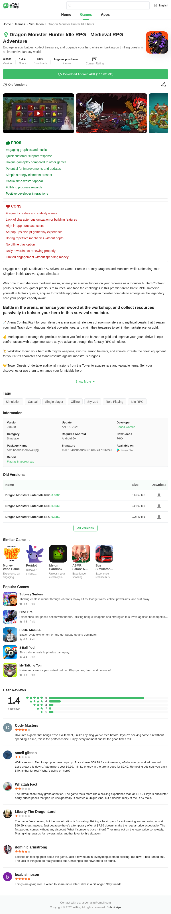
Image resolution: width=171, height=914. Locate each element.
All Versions (85, 528)
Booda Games (126, 427)
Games (86, 14)
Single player (54, 401)
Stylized (92, 401)
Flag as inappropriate (20, 461)
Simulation (36, 24)
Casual (33, 401)
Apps (105, 14)
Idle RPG (137, 401)
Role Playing (114, 401)
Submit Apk (114, 907)
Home (66, 14)
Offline (75, 401)
